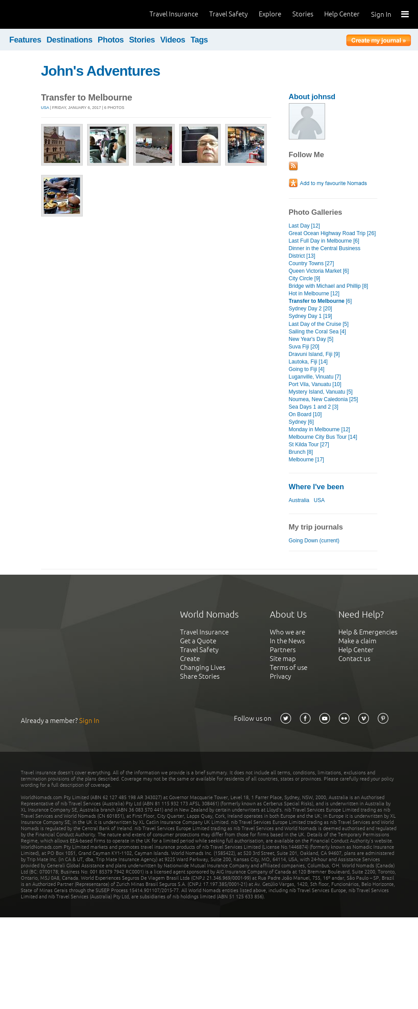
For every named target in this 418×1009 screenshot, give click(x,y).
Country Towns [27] (311, 263)
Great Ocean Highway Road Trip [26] (332, 233)
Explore (270, 14)
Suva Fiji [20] (304, 347)
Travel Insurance (174, 14)
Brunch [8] (301, 452)
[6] (320, 301)
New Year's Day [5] (311, 339)
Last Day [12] (304, 226)
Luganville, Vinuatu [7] (315, 377)
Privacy (280, 676)
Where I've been (316, 487)
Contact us (354, 658)
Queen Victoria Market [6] (319, 271)
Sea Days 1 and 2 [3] (313, 407)
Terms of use (288, 667)
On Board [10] (305, 414)
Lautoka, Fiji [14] (308, 362)
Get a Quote (198, 641)
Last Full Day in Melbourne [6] (324, 241)
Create (190, 658)
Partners (282, 649)
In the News (287, 641)
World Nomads (46, 14)
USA (45, 107)
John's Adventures (100, 71)
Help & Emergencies (367, 632)
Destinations (69, 39)
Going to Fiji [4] (307, 369)
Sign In (381, 14)
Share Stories (199, 676)
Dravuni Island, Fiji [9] (314, 354)
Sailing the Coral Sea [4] (317, 332)
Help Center (342, 14)
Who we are (287, 632)
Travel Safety (228, 14)
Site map (283, 658)
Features (25, 39)
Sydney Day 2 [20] (310, 308)
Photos (111, 39)
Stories (302, 14)
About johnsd (312, 97)
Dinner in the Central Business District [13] (324, 252)
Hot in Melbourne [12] (314, 293)
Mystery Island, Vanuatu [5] (321, 392)
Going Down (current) (314, 540)
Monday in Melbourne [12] (319, 429)
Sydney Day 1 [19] (310, 316)
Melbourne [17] (306, 459)
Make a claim (357, 641)
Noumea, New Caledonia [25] (323, 399)
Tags (199, 39)
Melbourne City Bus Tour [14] (323, 437)
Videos (172, 39)
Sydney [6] (301, 422)
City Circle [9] (304, 278)
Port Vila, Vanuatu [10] (315, 384)
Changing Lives (202, 667)
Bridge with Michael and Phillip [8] (328, 286)
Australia (299, 500)
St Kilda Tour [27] (309, 444)
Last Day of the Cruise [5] (319, 324)
